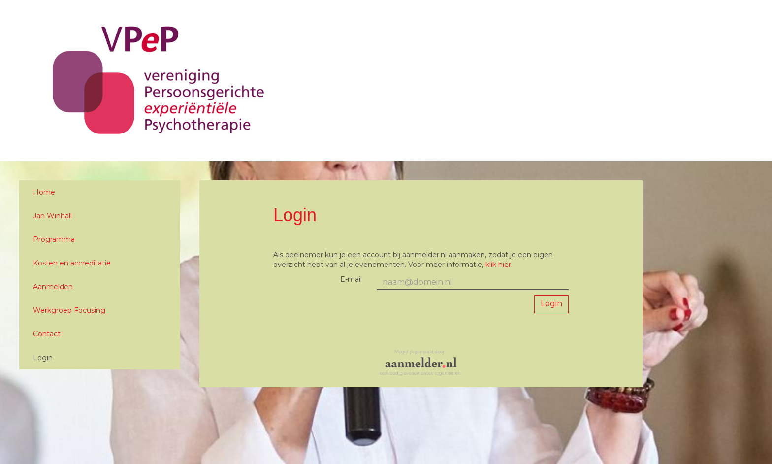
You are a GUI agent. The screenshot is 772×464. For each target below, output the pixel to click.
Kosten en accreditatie (72, 263)
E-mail (351, 279)
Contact (47, 334)
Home (44, 192)
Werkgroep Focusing (69, 310)
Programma (54, 239)
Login (43, 357)
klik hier (498, 264)
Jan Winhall (52, 215)
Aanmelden (53, 286)
